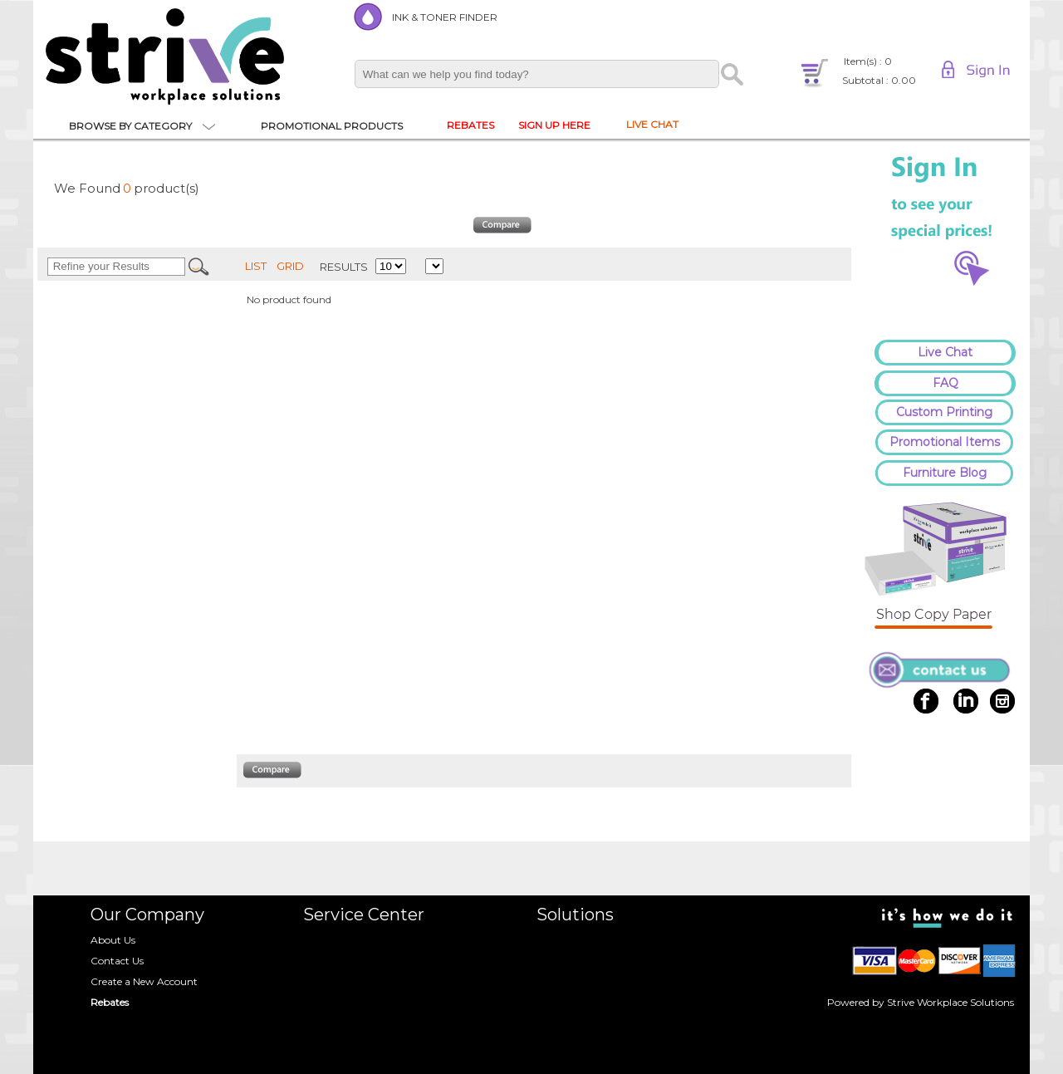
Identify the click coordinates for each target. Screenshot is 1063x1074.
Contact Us (117, 960)
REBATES (470, 125)
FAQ (945, 382)
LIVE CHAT (652, 124)
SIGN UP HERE (554, 125)
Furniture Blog (945, 472)
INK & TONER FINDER (444, 17)
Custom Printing (944, 412)
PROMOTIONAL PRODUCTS (332, 126)
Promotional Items (944, 441)
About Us (113, 940)
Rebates (110, 1002)
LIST (256, 265)
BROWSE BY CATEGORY (130, 126)
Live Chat (945, 352)
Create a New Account (144, 981)
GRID (290, 265)
